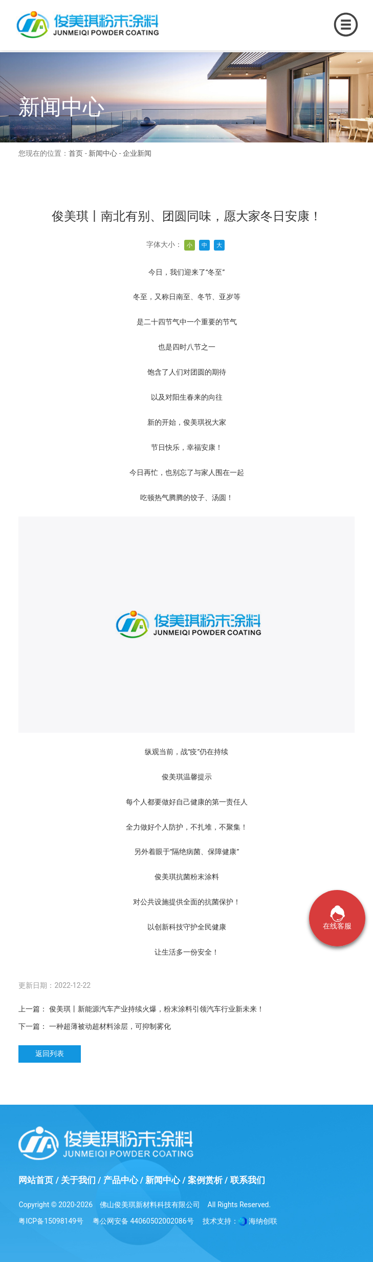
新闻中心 (103, 153)
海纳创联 (263, 1221)
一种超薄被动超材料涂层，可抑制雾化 (110, 1026)
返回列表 (49, 1053)
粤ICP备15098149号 (50, 1221)
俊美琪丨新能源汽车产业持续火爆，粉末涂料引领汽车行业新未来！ (156, 1009)
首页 (76, 153)
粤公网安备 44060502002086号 (143, 1221)
